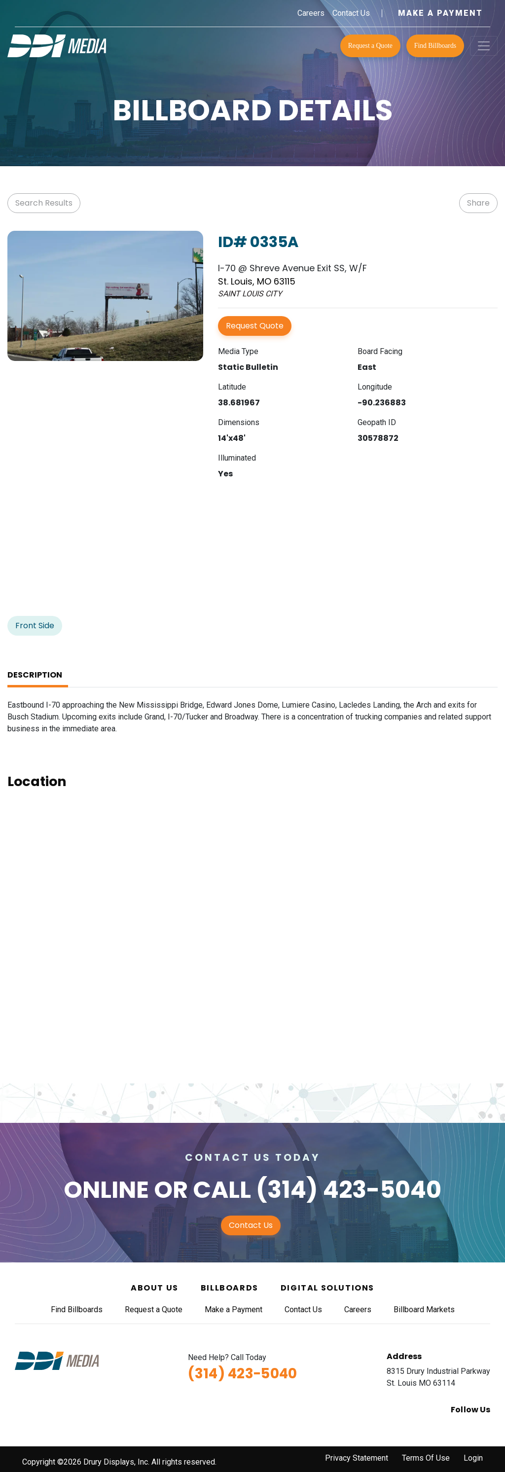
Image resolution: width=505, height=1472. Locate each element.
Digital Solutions (327, 1287)
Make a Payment (440, 13)
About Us (155, 1287)
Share (478, 203)
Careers (311, 13)
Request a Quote (370, 45)
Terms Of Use (426, 1458)
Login (473, 1458)
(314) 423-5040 (348, 1189)
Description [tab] (34, 675)
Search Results (43, 203)
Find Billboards (435, 45)
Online (106, 1189)
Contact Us (351, 13)
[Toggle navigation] (484, 46)
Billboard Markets (424, 1309)
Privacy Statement (356, 1458)
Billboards (229, 1287)
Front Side (34, 625)
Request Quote (255, 325)
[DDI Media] (56, 45)
